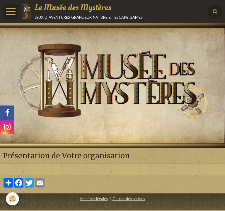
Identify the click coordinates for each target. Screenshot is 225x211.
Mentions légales (94, 199)
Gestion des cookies (128, 199)
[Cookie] (12, 198)
